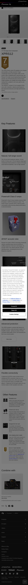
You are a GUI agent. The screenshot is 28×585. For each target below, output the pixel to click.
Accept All (14, 306)
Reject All (14, 310)
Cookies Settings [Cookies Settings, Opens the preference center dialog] (14, 314)
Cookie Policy (16, 300)
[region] (14, 292)
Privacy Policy (6, 302)
